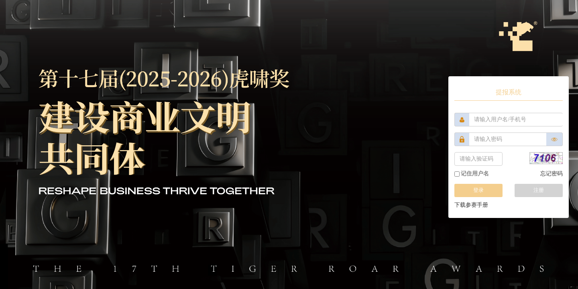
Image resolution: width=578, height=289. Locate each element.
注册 (538, 190)
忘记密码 (551, 174)
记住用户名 (471, 174)
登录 (478, 190)
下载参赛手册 (471, 205)
